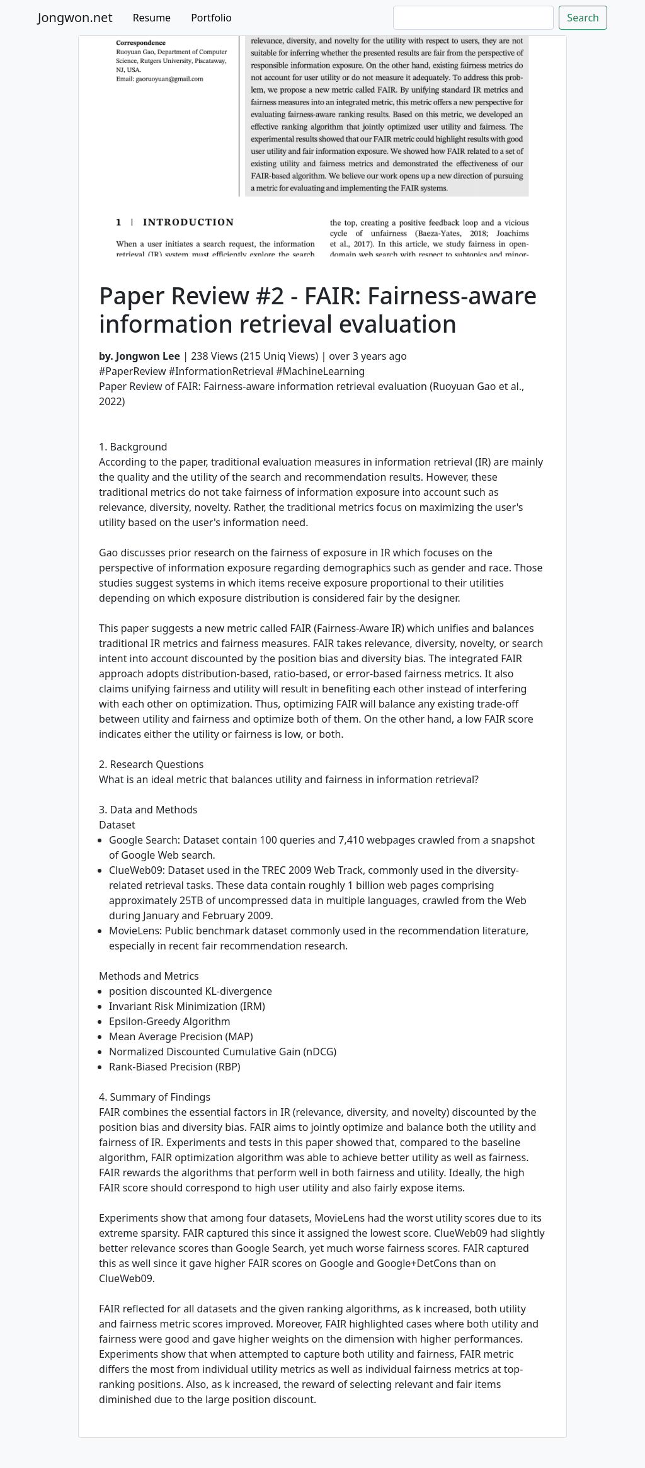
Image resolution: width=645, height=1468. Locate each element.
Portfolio (211, 18)
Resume (152, 18)
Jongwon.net (75, 17)
